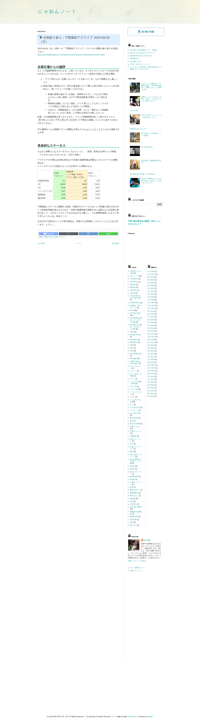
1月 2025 (150, 300)
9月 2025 (150, 277)
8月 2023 (150, 342)
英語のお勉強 (135, 424)
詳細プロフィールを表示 (137, 561)
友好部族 (133, 520)
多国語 (132, 479)
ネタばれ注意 (135, 407)
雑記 (131, 451)
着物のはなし (135, 490)
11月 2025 (151, 274)
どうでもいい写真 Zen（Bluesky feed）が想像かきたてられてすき (145, 68)
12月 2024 (151, 303)
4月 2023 (150, 354)
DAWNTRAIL (135, 303)
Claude (132, 293)
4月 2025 (150, 291)
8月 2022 (150, 377)
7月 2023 (150, 345)
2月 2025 (150, 297)
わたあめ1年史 (135, 413)
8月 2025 (150, 280)
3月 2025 (150, 294)
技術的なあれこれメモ (138, 129)
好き (131, 444)
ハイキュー (134, 410)
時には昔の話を (147, 147)
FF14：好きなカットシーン (140, 64)
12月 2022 (151, 365)
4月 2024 (150, 325)
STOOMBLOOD (136, 354)
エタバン (133, 371)
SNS (131, 351)
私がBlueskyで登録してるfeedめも (143, 174)
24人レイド (134, 276)
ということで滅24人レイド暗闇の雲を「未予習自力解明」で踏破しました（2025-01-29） (151, 87)
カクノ (132, 379)
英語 (131, 421)
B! (88, 234)
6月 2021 (150, 393)
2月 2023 (150, 359)
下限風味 (133, 436)
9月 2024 (150, 311)
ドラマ (132, 397)
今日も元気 (134, 111)
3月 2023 (150, 357)
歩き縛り (133, 504)
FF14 (132, 310)
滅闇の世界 (134, 517)
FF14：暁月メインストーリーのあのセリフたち (151, 116)
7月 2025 (150, 283)
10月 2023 (151, 337)
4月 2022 (150, 382)
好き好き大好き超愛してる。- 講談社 (144, 50)
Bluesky (49, 234)
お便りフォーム (136, 571)
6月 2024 (150, 320)
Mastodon (133, 339)
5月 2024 (150, 322)
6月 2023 (150, 348)
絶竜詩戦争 (134, 476)
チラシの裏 (134, 389)
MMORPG (134, 342)
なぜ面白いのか (136, 61)
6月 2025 (150, 286)
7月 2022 (150, 379)
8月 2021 (150, 391)
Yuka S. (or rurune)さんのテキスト (143, 53)
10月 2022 (151, 371)
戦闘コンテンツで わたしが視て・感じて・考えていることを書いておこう (151, 99)
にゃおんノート (57, 11)
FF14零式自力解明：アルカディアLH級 (136, 327)
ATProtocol (134, 282)
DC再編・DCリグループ (135, 306)
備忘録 (132, 498)
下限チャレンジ (59, 237)
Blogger (133, 284)
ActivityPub (134, 279)
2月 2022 (150, 388)
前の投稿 (115, 243)
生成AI (132, 469)
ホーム (78, 243)
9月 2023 (150, 340)
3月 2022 (150, 385)
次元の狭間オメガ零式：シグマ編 (136, 461)
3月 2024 (150, 328)
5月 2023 (150, 351)
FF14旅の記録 (135, 313)
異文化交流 (134, 418)
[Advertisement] (145, 618)
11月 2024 (151, 305)
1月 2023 (150, 362)
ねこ (131, 404)
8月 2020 (150, 396)
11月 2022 (151, 368)
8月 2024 (150, 314)
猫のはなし (134, 496)
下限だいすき (48, 237)
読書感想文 (134, 493)
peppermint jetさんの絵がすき (141, 56)
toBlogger (133, 358)
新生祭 (132, 466)
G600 (132, 332)
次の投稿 (41, 243)
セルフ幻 (133, 386)
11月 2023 (151, 334)
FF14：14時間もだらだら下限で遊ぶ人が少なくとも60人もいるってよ (151, 181)
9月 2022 (150, 374)
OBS (131, 345)
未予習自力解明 (136, 507)
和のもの (133, 525)
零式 (131, 522)
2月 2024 (150, 331)
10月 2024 (151, 308)
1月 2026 (150, 271)
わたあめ (147, 540)
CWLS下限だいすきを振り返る (136, 297)
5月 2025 (150, 288)
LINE (108, 234)
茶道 (131, 487)
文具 (131, 501)
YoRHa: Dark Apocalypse (135, 362)
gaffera (130, 717)
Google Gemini (135, 335)
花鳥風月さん (135, 58)
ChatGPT (133, 290)
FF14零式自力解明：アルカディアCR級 (136, 320)
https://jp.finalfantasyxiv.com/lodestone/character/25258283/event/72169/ (71, 54)
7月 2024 (150, 317)
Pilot (131, 348)
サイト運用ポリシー (137, 568)
